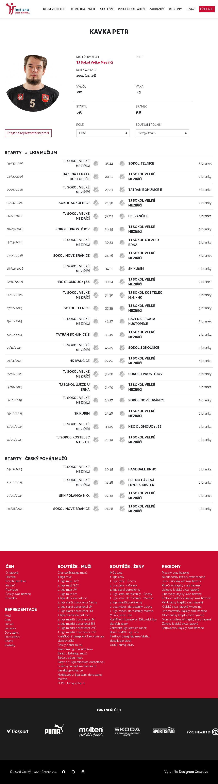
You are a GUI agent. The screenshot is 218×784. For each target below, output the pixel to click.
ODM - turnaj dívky (122, 645)
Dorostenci (12, 632)
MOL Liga (116, 572)
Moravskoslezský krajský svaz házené (186, 619)
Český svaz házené (18, 594)
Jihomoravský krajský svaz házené (184, 611)
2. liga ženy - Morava (123, 585)
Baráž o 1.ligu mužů (70, 657)
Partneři (10, 585)
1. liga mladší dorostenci (73, 615)
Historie (11, 577)
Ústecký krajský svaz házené (180, 589)
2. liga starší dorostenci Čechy (77, 602)
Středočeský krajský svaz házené (183, 577)
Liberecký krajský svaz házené (182, 594)
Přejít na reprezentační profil (28, 133)
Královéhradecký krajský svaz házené (186, 598)
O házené (12, 572)
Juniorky (10, 628)
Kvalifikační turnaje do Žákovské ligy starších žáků (81, 638)
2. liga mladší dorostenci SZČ (77, 632)
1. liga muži (65, 577)
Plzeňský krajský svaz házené (181, 585)
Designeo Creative (193, 772)
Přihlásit (207, 9)
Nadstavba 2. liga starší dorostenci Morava (80, 677)
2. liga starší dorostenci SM (75, 611)
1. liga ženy (117, 577)
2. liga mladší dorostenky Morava (131, 611)
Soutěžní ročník (148, 124)
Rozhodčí (12, 589)
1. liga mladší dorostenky (126, 602)
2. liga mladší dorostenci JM (76, 619)
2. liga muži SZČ (68, 585)
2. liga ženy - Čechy (123, 581)
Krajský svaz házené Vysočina (181, 606)
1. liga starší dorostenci (72, 598)
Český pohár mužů (70, 645)
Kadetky (10, 645)
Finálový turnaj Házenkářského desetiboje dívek (130, 638)
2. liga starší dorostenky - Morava (131, 598)
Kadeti (9, 641)
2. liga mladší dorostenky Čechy (131, 606)
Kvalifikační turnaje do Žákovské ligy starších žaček (133, 621)
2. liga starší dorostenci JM (75, 606)
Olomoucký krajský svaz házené (183, 615)
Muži (8, 615)
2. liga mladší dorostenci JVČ (77, 628)
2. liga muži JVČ (68, 581)
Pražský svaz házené (175, 572)
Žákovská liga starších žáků (75, 649)
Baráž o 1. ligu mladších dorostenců (81, 662)
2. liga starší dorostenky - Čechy (131, 594)
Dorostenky (12, 636)
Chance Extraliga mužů (72, 572)
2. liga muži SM (67, 594)
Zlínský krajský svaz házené (180, 623)
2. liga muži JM (67, 589)
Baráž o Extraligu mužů (72, 653)
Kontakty (11, 598)
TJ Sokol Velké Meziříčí (94, 62)
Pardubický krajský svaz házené (182, 602)
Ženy (8, 619)
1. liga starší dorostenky (125, 589)
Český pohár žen (121, 615)
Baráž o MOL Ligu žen (124, 632)
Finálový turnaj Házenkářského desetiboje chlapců (77, 668)
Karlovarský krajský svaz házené (183, 628)
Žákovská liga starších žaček (128, 628)
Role (80, 124)
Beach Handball (16, 581)
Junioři (9, 624)
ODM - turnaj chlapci (71, 683)
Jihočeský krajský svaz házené (182, 581)
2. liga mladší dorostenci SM (76, 623)
